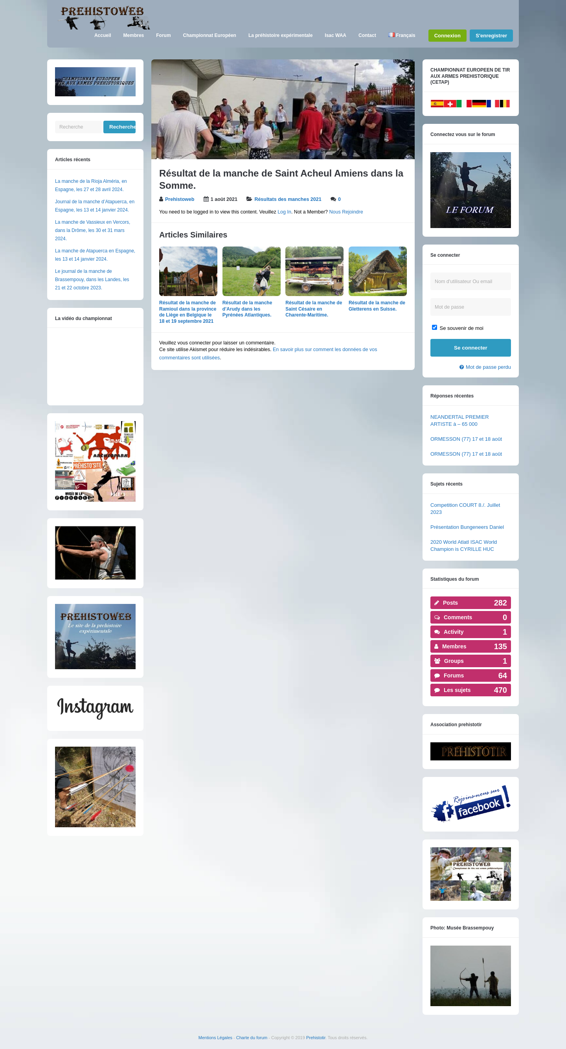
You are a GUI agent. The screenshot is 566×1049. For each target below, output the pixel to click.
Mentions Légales (215, 1037)
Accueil (102, 35)
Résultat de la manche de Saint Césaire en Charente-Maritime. (313, 309)
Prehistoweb (179, 199)
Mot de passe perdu (488, 367)
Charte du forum (251, 1037)
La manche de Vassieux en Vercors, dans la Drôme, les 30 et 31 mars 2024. (92, 230)
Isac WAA (335, 35)
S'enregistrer (491, 36)
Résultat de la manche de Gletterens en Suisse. (377, 306)
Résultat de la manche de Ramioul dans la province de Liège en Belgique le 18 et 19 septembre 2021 (187, 312)
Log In (284, 212)
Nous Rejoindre (346, 212)
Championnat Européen (209, 35)
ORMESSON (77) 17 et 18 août (466, 439)
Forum (163, 35)
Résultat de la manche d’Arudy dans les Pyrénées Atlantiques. (247, 309)
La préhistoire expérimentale (280, 35)
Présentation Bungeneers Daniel (467, 527)
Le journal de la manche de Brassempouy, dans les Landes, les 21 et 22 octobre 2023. (92, 280)
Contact (367, 35)
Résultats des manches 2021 (287, 199)
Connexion (447, 36)
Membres (133, 35)
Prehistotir (315, 1037)
